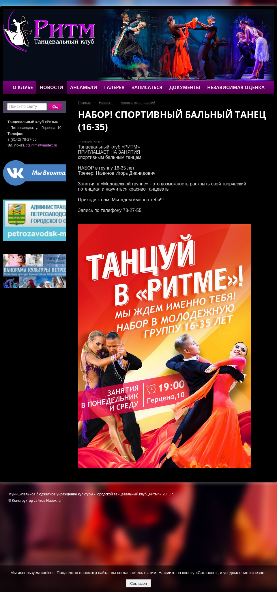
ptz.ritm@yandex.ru (41, 145)
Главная (84, 103)
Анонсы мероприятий (138, 103)
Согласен (138, 583)
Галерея (114, 87)
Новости (51, 87)
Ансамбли (83, 87)
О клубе (23, 87)
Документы (184, 87)
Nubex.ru (53, 500)
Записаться (147, 87)
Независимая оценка (236, 87)
